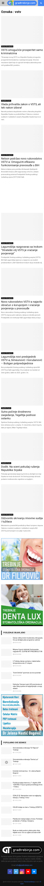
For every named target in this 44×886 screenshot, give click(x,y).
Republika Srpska (6, 100)
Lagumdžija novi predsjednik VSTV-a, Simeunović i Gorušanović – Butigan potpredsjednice (21, 360)
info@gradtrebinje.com (24, 865)
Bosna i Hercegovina (7, 46)
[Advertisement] (22, 196)
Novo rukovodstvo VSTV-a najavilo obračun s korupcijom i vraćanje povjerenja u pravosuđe (21, 305)
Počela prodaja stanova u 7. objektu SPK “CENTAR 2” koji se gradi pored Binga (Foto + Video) (27, 785)
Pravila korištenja (29, 882)
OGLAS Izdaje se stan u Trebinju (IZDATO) (27, 807)
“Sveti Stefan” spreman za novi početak (27, 673)
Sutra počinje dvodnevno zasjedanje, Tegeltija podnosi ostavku (18, 415)
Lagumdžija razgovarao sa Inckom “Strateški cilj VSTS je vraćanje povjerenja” (21, 250)
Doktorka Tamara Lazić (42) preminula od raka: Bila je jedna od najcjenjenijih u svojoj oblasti (27, 686)
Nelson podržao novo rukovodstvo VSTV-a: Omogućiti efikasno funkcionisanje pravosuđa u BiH (21, 162)
